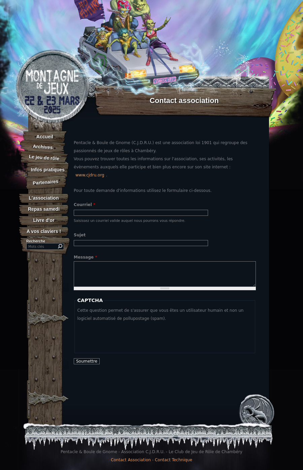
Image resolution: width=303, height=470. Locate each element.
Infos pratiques (48, 169)
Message (85, 257)
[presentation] (128, 336)
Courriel (84, 204)
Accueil (44, 136)
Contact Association (131, 460)
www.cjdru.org (89, 175)
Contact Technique (173, 460)
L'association (44, 198)
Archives (43, 146)
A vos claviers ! (44, 231)
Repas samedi (44, 209)
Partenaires (46, 182)
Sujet (80, 235)
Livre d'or (43, 220)
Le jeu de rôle (44, 157)
